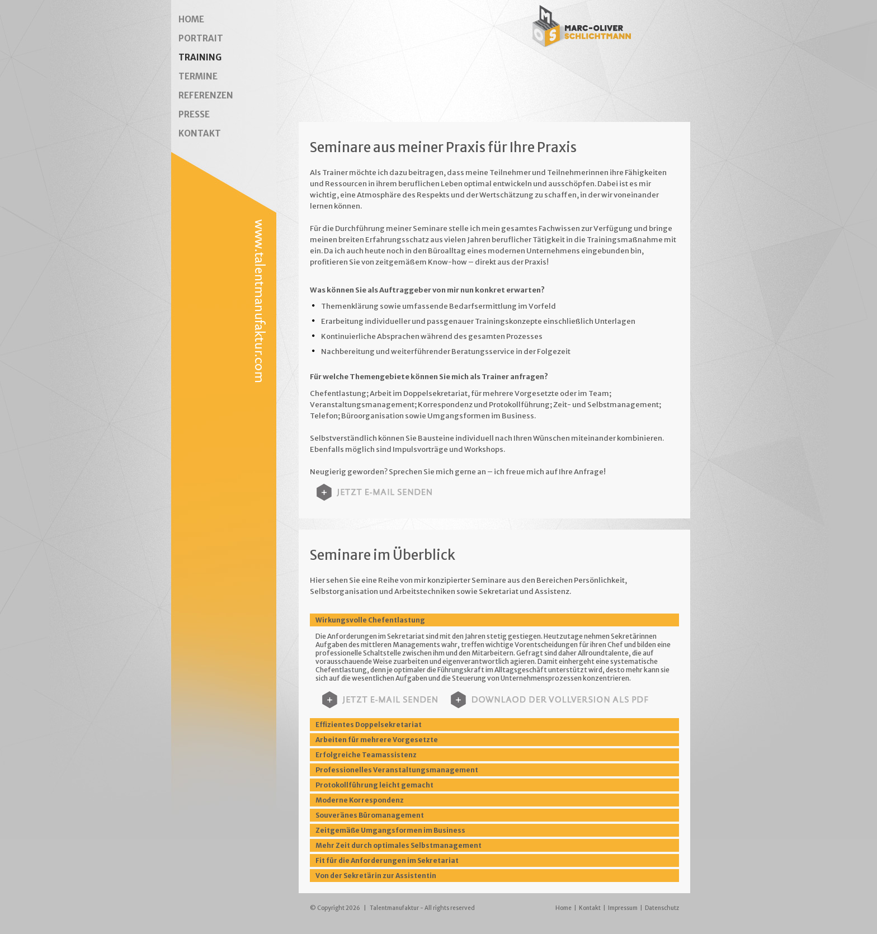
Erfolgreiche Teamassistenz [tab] (366, 755)
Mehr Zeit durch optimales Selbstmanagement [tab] (398, 845)
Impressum (623, 908)
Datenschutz (662, 908)
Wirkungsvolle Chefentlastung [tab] (370, 620)
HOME (191, 19)
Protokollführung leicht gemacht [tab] (374, 785)
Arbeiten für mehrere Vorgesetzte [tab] (376, 739)
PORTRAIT (200, 38)
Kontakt (590, 908)
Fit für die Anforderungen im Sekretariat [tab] (387, 860)
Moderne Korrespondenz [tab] (359, 800)
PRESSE (194, 114)
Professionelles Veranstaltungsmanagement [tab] (396, 770)
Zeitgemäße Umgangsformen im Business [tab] (390, 830)
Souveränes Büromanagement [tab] (369, 815)
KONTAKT (199, 133)
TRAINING (199, 57)
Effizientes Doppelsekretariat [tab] (368, 724)
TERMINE (198, 76)
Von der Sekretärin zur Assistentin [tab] (375, 875)
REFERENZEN (205, 95)
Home (563, 908)
